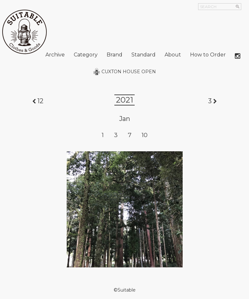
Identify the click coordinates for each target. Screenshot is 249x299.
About (173, 55)
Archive (55, 55)
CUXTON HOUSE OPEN (128, 72)
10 (145, 135)
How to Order (208, 55)
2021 (124, 100)
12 (40, 101)
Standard (143, 55)
